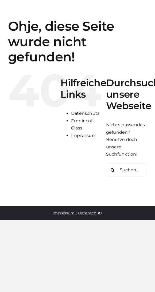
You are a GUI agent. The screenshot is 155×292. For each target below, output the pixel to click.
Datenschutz (85, 113)
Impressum (83, 135)
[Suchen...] (126, 170)
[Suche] (112, 170)
